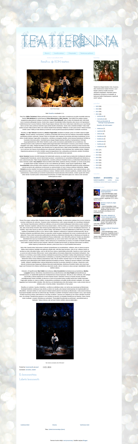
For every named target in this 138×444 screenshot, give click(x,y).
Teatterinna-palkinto (87, 53)
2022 (97, 114)
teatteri (34, 369)
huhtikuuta (100, 144)
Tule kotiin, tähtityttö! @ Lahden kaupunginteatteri (108, 216)
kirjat (117, 178)
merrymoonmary (68, 440)
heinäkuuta (100, 136)
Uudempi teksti (25, 425)
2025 (97, 106)
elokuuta (100, 133)
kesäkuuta (100, 139)
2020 (97, 152)
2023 (97, 111)
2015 (97, 165)
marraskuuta (101, 119)
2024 (97, 109)
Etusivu (47, 53)
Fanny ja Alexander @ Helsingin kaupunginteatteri (105, 121)
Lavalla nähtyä (59, 53)
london (117, 180)
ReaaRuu (51, 113)
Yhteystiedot (72, 53)
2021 (97, 150)
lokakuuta (100, 128)
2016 (97, 162)
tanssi (102, 182)
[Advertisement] (53, 15)
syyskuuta (100, 131)
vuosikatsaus (97, 182)
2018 (97, 157)
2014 (97, 167)
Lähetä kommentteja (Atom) (57, 429)
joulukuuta (100, 116)
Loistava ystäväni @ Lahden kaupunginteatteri (109, 190)
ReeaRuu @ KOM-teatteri (104, 125)
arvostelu (28, 369)
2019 (97, 155)
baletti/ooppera (107, 182)
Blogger (85, 440)
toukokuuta (100, 141)
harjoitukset (114, 182)
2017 (97, 160)
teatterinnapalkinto (99, 180)
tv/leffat (110, 180)
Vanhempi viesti (84, 425)
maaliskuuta (101, 146)
